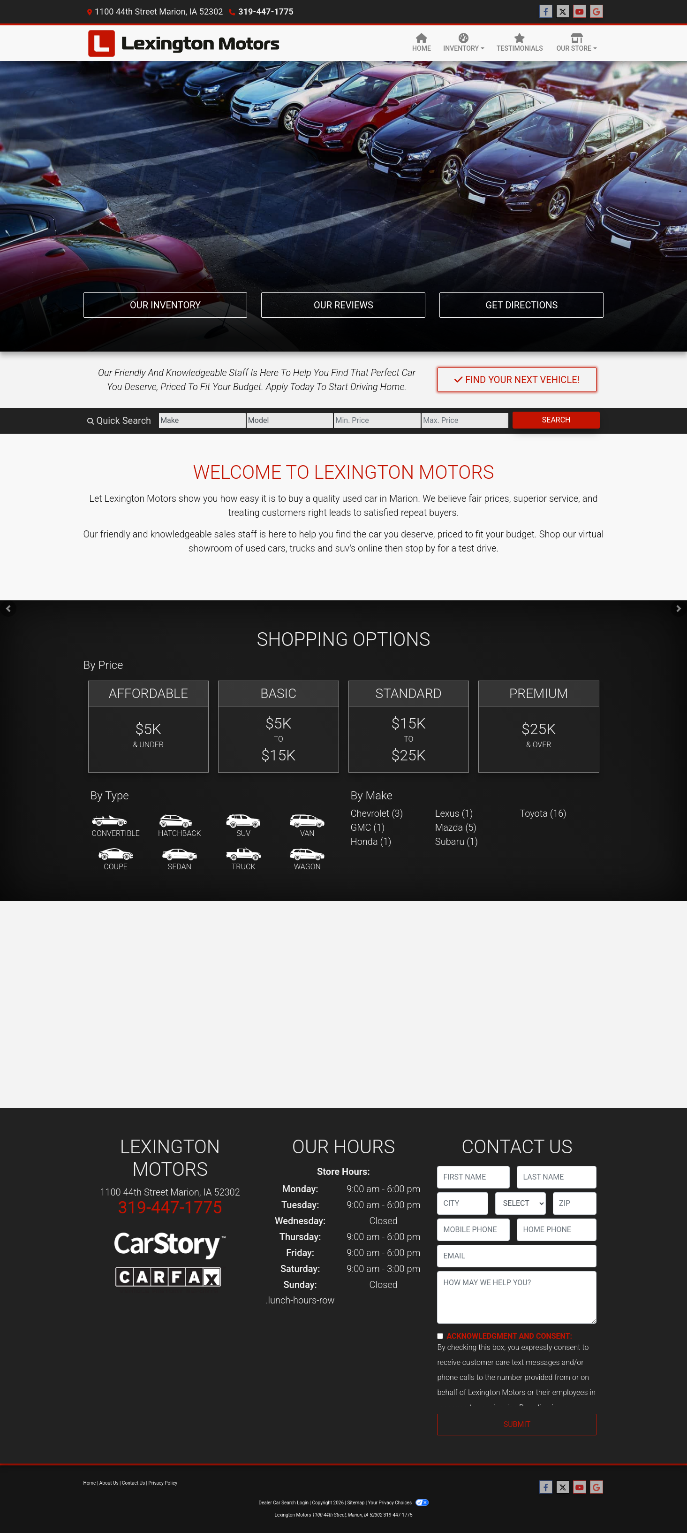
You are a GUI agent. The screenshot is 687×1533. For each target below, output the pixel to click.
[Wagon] (307, 860)
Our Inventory (165, 305)
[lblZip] (574, 1203)
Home (89, 1483)
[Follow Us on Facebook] (545, 12)
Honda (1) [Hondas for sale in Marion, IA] (371, 841)
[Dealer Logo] (183, 43)
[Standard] (408, 727)
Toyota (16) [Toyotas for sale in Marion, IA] (543, 813)
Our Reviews (343, 305)
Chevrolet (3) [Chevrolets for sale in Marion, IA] (377, 813)
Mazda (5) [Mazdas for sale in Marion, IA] (455, 827)
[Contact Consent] (440, 1336)
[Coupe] (115, 860)
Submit (517, 1424)
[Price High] (465, 421)
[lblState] (520, 1203)
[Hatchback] (179, 826)
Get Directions (521, 305)
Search (556, 419)
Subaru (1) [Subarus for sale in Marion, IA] (456, 841)
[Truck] (243, 860)
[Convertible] (116, 826)
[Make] (202, 421)
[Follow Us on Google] (596, 12)
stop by (420, 548)
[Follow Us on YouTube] (579, 12)
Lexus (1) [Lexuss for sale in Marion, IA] (454, 813)
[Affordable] (148, 727)
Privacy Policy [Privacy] (163, 1483)
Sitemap (355, 1502)
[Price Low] (377, 421)
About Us (109, 1483)
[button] (8, 608)
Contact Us (133, 1483)
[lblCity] (462, 1203)
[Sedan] (179, 860)
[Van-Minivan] (307, 826)
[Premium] (538, 727)
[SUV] (243, 826)
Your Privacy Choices (398, 1502)
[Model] (290, 421)
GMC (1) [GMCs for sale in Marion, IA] (368, 827)
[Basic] (278, 727)
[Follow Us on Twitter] (562, 12)
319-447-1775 (265, 11)
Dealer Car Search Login (283, 1502)
